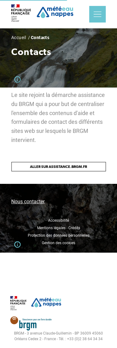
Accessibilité (58, 220)
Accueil (18, 37)
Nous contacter (28, 201)
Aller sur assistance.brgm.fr (58, 166)
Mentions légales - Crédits (58, 228)
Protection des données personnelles (59, 235)
